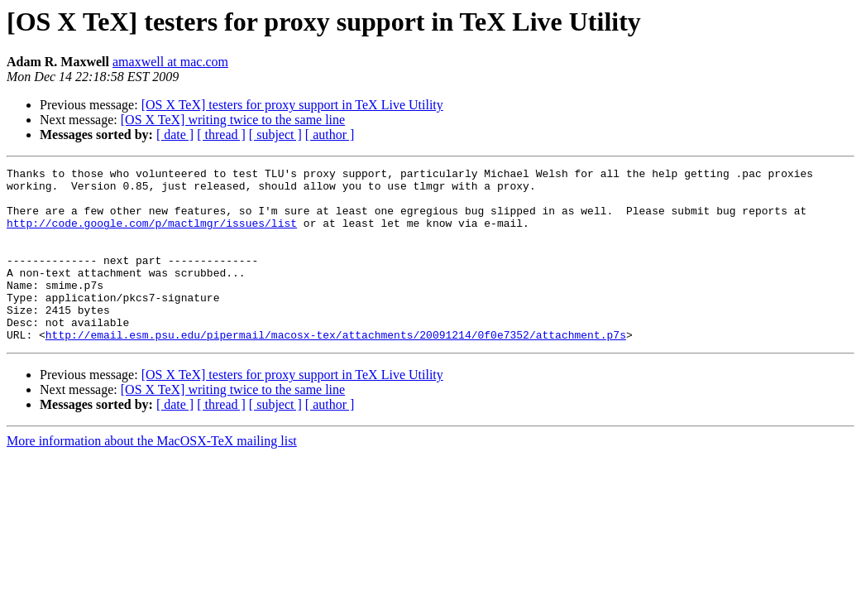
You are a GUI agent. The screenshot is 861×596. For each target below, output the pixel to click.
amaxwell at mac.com (170, 62)
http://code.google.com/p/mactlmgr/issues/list (152, 235)
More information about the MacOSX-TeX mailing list (152, 476)
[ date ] (175, 134)
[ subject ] (275, 134)
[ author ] (330, 134)
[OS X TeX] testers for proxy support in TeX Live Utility (292, 105)
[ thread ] (221, 134)
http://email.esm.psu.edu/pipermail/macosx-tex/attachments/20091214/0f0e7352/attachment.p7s (335, 369)
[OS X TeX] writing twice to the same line (233, 120)
